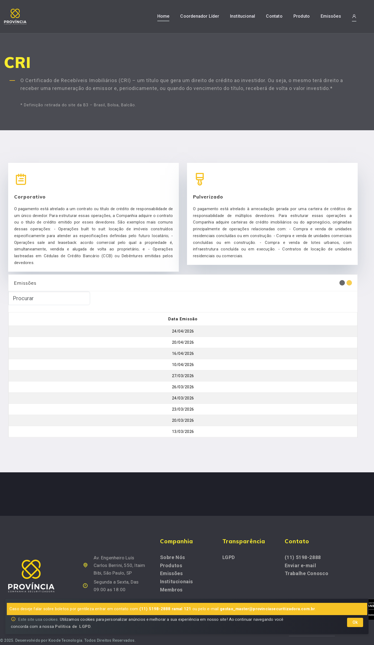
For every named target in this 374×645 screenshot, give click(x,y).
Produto (301, 16)
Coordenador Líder (199, 16)
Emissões (331, 16)
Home (163, 16)
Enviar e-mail (300, 559)
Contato (274, 16)
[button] (354, 16)
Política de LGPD (73, 626)
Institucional (242, 16)
